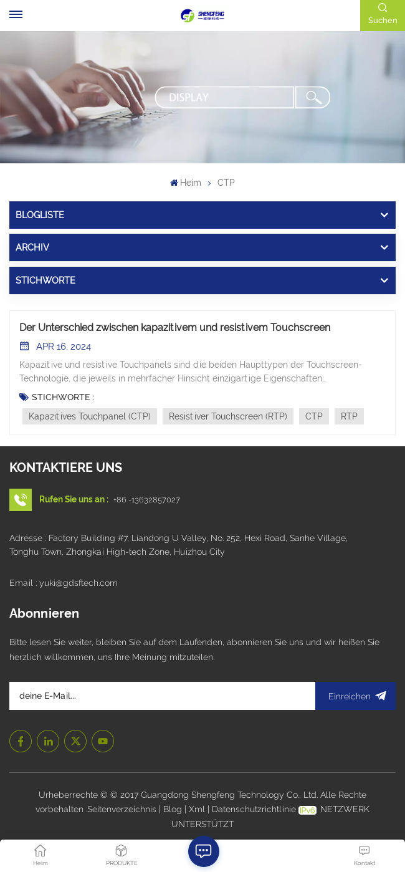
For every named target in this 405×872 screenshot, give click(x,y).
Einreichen (355, 696)
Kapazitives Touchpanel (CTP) (90, 416)
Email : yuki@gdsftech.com (63, 583)
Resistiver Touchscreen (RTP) (228, 416)
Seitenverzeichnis (123, 809)
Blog (173, 809)
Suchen (383, 20)
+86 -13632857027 (146, 499)
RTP (349, 416)
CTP (314, 416)
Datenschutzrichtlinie (254, 809)
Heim (185, 183)
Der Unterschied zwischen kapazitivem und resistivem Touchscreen (174, 327)
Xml (197, 809)
